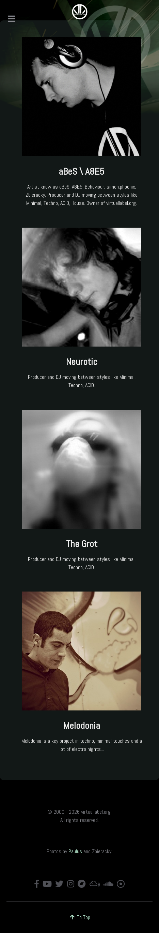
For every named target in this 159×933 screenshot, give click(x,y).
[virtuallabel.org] (79, 11)
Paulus (75, 851)
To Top (79, 917)
